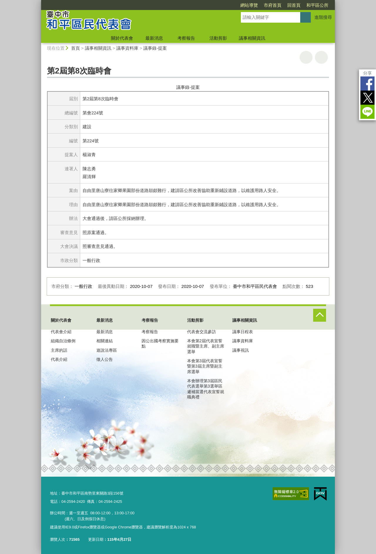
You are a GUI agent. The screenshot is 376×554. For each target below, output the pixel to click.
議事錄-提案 (155, 48)
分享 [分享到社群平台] (367, 73)
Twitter (367, 98)
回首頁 (294, 5)
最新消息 (154, 38)
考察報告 (186, 38)
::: (39, 2)
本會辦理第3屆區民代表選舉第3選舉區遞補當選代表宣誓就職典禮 (205, 388)
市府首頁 (272, 5)
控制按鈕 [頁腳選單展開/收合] (319, 315)
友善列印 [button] (306, 57)
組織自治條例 (63, 340)
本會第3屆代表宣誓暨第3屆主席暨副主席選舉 (204, 366)
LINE (367, 112)
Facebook (367, 83)
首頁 (75, 48)
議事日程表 (242, 331)
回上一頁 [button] (321, 57)
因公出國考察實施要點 (160, 343)
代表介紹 (59, 359)
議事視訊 (240, 350)
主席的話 (59, 350)
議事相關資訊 (252, 38)
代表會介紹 (61, 331)
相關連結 (104, 340)
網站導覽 (249, 5)
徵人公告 (104, 359)
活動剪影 (218, 38)
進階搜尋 (323, 17)
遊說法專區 (106, 350)
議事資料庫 (127, 48)
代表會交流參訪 (201, 331)
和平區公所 (317, 5)
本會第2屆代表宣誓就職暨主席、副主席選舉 (205, 346)
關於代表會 (122, 38)
